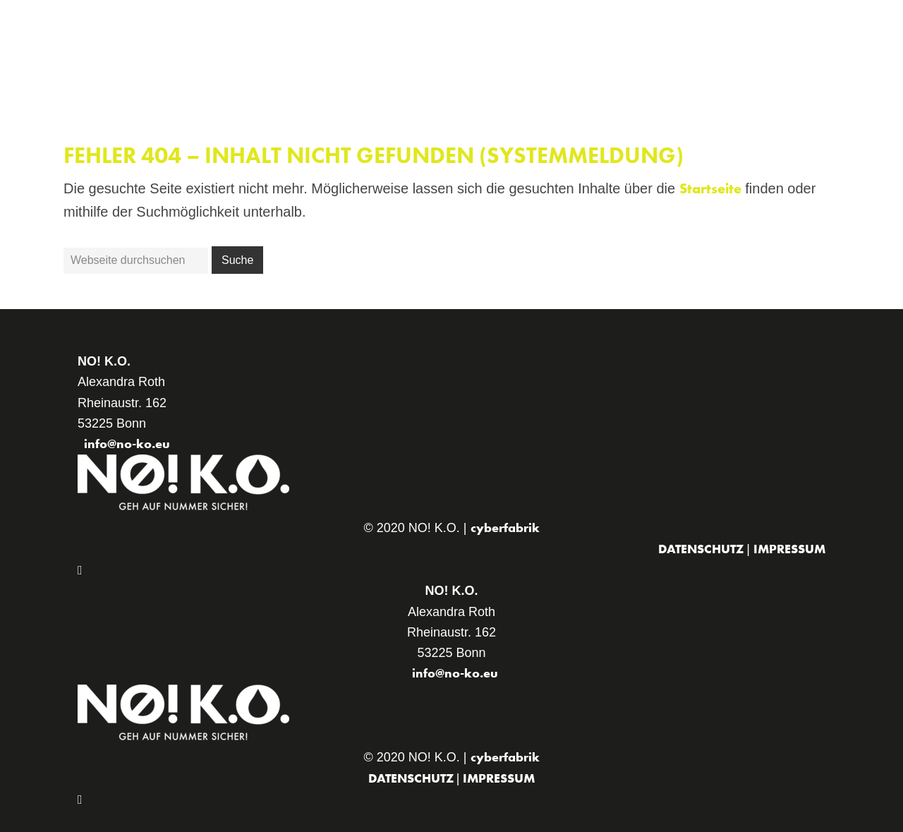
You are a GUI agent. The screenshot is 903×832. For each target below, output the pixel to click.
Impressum (789, 549)
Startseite (710, 188)
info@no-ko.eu (127, 443)
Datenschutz (702, 549)
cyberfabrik (505, 527)
